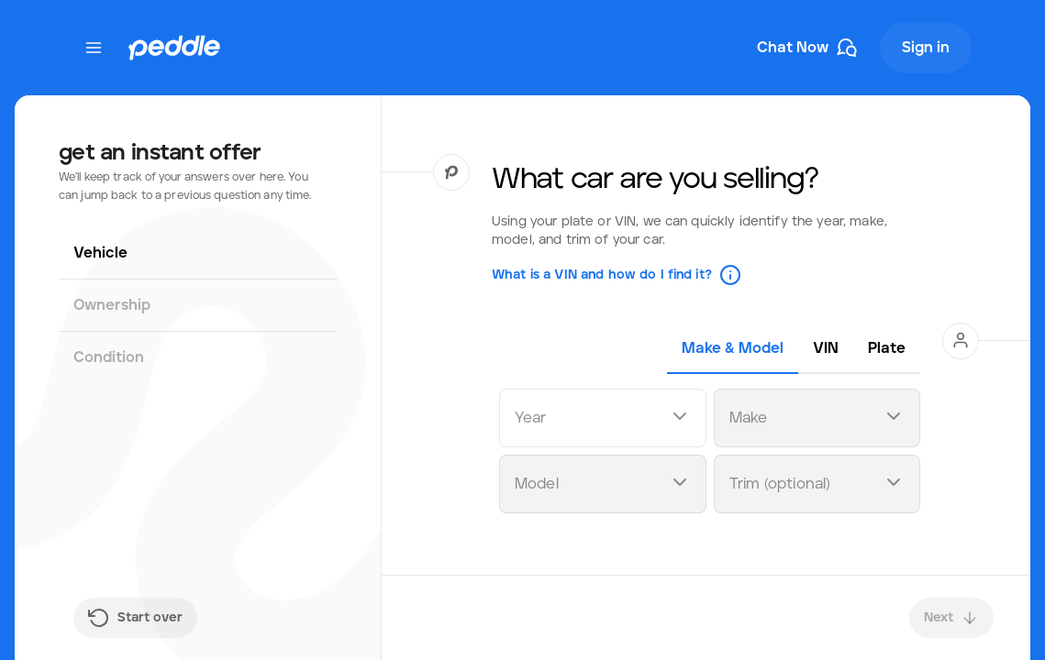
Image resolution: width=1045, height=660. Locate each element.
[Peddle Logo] (174, 47)
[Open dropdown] (680, 418)
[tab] (732, 348)
